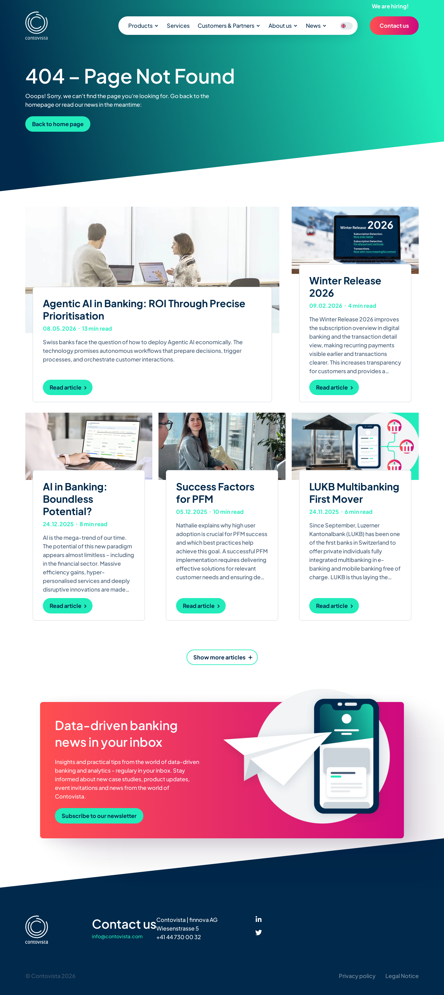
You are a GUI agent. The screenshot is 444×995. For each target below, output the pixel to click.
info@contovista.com (117, 936)
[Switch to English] (343, 26)
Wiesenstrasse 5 (177, 928)
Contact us (394, 25)
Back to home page (58, 123)
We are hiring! (390, 6)
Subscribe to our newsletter (99, 815)
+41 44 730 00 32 (178, 936)
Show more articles (219, 657)
